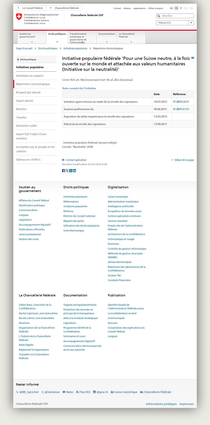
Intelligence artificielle (121, 206)
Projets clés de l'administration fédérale (125, 227)
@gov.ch (102, 392)
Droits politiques (58, 35)
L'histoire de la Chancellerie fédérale (35, 338)
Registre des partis (73, 220)
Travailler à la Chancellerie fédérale (34, 356)
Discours (112, 322)
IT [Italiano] (181, 8)
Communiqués (116, 318)
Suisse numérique (118, 196)
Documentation (107, 33)
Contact (117, 8)
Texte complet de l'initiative (79, 88)
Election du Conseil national (79, 215)
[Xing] (71, 170)
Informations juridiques (161, 404)
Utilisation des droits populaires (81, 225)
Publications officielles (32, 229)
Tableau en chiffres (28, 159)
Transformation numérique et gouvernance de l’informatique (78, 38)
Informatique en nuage (121, 239)
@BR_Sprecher (29, 392)
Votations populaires (75, 206)
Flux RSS (84, 392)
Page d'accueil (24, 48)
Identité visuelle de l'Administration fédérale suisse (126, 306)
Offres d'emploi (155, 8)
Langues (23, 214)
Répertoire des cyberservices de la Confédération (126, 268)
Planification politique (32, 205)
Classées (21, 117)
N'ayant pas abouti (28, 92)
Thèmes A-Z (175, 23)
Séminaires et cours (74, 336)
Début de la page (184, 159)
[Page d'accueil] (70, 18)
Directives (113, 243)
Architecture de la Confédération (126, 234)
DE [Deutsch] (171, 8)
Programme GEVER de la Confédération (77, 329)
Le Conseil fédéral (30, 8)
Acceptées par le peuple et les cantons (35, 149)
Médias (127, 8)
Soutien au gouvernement (27, 35)
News (69, 392)
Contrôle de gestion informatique (127, 248)
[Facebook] (64, 170)
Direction (24, 322)
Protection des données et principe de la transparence (78, 311)
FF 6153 (181, 109)
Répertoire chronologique (33, 84)
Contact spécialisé (75, 159)
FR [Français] (176, 8)
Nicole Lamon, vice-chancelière (36, 318)
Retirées (21, 109)
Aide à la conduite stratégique (80, 318)
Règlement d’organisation (34, 349)
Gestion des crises (29, 239)
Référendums (71, 201)
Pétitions (68, 211)
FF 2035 (181, 101)
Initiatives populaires (75, 48)
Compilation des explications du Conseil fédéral (126, 329)
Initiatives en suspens (29, 75)
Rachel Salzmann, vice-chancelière (38, 313)
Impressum (187, 404)
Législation (25, 219)
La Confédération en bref (122, 313)
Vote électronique (73, 230)
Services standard (117, 220)
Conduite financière (119, 280)
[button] (159, 16)
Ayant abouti (24, 100)
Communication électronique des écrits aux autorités (82, 347)
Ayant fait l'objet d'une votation (31, 136)
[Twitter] (67, 170)
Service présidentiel (30, 234)
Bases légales (26, 344)
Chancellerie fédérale (65, 8)
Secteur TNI (114, 275)
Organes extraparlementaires (79, 304)
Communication (28, 210)
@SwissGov (52, 392)
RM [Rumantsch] (186, 8)
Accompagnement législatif (35, 224)
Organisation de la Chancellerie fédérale (37, 329)
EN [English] (191, 8)
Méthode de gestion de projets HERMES (125, 255)
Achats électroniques (119, 261)
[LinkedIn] (74, 170)
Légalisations (139, 8)
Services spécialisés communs (124, 215)
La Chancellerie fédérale (127, 35)
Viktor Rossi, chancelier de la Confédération (35, 306)
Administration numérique (123, 201)
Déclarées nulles (26, 125)
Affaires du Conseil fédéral (34, 200)
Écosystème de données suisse (124, 211)
